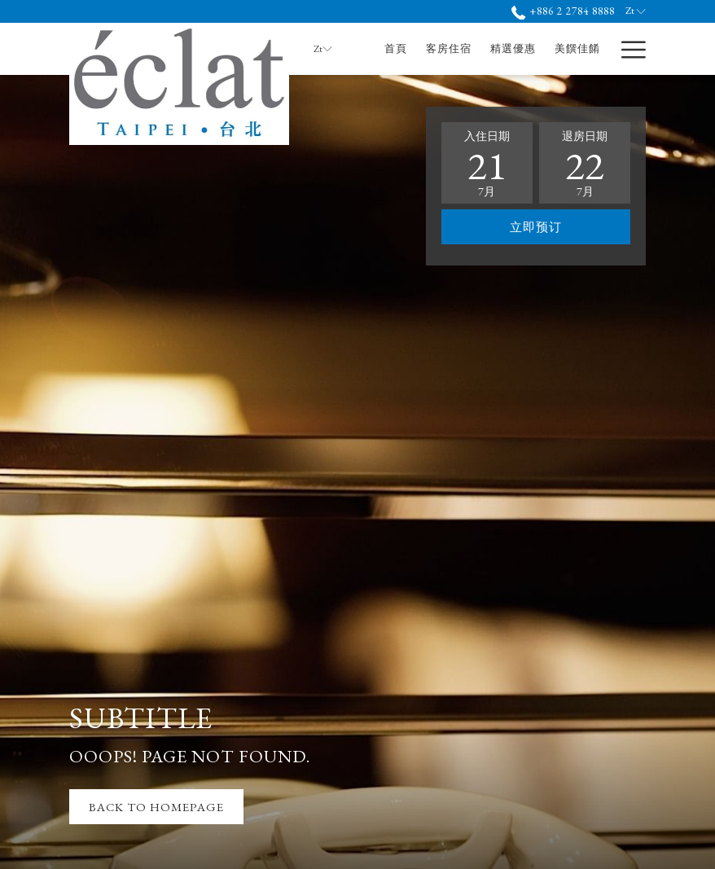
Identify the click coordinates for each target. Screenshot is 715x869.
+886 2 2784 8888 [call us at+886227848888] (563, 11)
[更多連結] (627, 49)
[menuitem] (396, 49)
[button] (487, 163)
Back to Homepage (156, 806)
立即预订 (536, 227)
